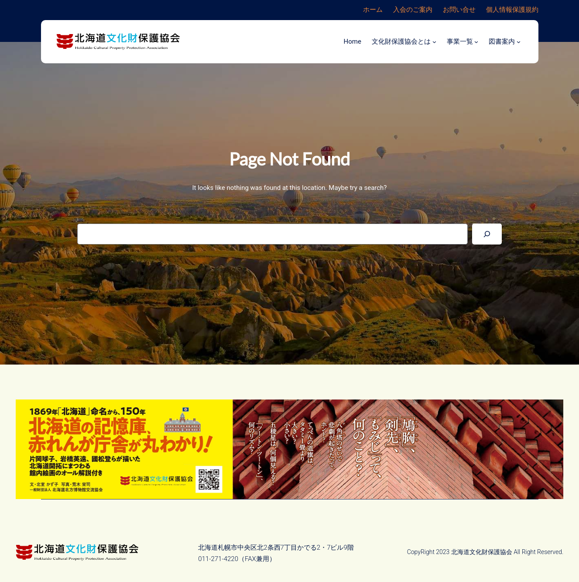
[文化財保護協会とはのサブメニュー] (434, 42)
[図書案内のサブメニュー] (519, 42)
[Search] (487, 234)
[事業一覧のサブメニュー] (476, 42)
